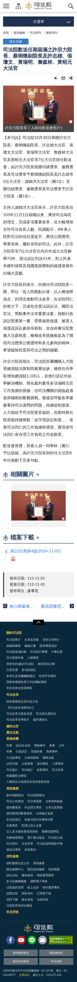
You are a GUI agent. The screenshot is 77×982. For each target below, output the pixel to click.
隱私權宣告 (56, 952)
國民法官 (12, 726)
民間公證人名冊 (32, 825)
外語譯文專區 (33, 807)
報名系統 (27, 899)
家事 (52, 745)
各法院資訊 (29, 669)
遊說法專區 (13, 849)
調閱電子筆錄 (38, 881)
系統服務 (39, 863)
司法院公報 (55, 837)
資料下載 (12, 899)
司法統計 (27, 769)
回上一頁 (56, 78)
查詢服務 (19, 32)
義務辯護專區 (50, 831)
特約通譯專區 (51, 887)
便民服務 (12, 856)
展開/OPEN (38, 622)
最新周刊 (51, 32)
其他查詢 (30, 849)
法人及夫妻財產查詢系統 (22, 831)
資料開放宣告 (21, 952)
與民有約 (27, 893)
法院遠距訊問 (15, 887)
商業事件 (52, 751)
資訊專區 (42, 763)
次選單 (38, 21)
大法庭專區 (13, 757)
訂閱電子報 (44, 893)
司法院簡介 (13, 639)
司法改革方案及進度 (19, 713)
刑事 (9, 751)
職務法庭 (48, 757)
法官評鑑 (12, 763)
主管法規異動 (54, 807)
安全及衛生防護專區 (19, 688)
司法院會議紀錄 (16, 651)
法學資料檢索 (54, 801)
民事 (9, 745)
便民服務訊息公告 (17, 863)
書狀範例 (27, 875)
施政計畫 (30, 645)
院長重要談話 (48, 645)
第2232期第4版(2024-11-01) (35, 550)
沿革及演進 (31, 639)
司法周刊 (35, 32)
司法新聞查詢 (36, 795)
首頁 (6, 32)
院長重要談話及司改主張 (22, 701)
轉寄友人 (63, 78)
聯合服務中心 (15, 869)
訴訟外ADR (23, 745)
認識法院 (12, 893)
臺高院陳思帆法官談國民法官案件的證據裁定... (57, 606)
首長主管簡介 (51, 639)
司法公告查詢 (15, 801)
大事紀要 (57, 651)
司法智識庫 (34, 801)
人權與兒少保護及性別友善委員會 (27, 781)
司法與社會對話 (46, 713)
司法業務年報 (15, 657)
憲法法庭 (12, 732)
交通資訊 (24, 974)
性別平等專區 (47, 676)
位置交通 (12, 669)
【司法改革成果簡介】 (20, 707)
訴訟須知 (12, 875)
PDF (13, 558)
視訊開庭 (54, 869)
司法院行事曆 (38, 651)
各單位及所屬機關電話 (20, 676)
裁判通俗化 (40, 719)
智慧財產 (37, 751)
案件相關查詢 (15, 795)
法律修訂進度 (44, 813)
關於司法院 (14, 632)
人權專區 (33, 657)
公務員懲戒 (31, 757)
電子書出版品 (36, 837)
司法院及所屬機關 (18, 6)
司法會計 (12, 769)
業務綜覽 (12, 738)
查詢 (71, 6)
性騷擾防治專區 (16, 775)
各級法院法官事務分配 (38, 819)
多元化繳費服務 (16, 881)
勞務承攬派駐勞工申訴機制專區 (26, 682)
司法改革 (12, 694)
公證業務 (27, 763)
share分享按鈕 (71, 78)
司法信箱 (56, 961)
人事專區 (57, 763)
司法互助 (57, 769)
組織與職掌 (13, 645)
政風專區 (42, 769)
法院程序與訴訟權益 (19, 905)
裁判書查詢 (13, 807)
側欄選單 (6, 6)
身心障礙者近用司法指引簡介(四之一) (24, 606)
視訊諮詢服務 (36, 869)
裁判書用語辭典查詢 (19, 813)
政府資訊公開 (46, 663)
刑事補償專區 (15, 837)
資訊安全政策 (21, 961)
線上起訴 (33, 887)
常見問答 (12, 912)
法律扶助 (42, 899)
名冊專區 (12, 825)
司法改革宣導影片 (17, 719)
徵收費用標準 (45, 875)
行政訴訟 (21, 751)
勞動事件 (40, 745)
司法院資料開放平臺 (50, 843)
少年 (61, 745)
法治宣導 (27, 843)
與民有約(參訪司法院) (20, 663)
